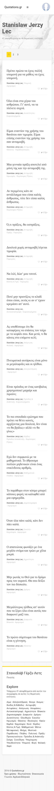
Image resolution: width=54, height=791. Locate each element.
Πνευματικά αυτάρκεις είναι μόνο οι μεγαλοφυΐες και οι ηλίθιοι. (27, 362)
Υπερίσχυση (31, 740)
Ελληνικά (25, 777)
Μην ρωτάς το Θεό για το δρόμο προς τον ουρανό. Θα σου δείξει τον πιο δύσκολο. (26, 580)
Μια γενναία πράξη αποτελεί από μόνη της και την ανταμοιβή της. (27, 166)
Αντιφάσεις (12, 708)
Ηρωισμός (11, 176)
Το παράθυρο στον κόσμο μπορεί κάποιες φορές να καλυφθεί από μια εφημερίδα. (26, 494)
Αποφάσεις (35, 708)
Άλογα (32, 702)
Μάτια (38, 727)
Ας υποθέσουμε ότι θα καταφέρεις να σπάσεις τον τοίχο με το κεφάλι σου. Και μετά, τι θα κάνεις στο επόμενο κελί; (27, 332)
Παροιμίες (17, 232)
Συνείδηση (19, 740)
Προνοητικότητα (14, 736)
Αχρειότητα (29, 559)
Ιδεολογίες (33, 721)
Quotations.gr (13, 7)
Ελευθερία (26, 718)
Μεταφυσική (13, 730)
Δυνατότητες (29, 113)
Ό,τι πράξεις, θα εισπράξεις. (23, 224)
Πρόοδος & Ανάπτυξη (15, 439)
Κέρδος (27, 436)
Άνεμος (39, 702)
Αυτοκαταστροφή (14, 312)
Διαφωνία (28, 619)
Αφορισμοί (11, 86)
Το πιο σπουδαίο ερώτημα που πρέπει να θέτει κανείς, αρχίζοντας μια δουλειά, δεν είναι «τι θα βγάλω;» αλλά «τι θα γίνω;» (27, 424)
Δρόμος (27, 589)
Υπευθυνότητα (13, 743)
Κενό (29, 724)
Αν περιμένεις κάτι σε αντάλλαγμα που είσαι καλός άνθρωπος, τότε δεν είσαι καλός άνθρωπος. (26, 196)
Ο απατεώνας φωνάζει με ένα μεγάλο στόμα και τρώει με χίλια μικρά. (26, 550)
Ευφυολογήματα (13, 116)
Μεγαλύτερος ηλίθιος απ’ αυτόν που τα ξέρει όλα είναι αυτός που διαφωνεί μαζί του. (26, 610)
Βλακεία (10, 622)
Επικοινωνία (38, 774)
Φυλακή (10, 345)
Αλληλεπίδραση (30, 369)
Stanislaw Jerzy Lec (15, 83)
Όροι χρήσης (10, 774)
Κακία (42, 721)
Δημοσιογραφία (30, 503)
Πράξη (9, 232)
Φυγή (34, 743)
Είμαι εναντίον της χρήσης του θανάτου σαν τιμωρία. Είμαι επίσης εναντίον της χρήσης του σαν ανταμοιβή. (26, 136)
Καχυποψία (11, 532)
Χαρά (9, 746)
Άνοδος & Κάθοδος (15, 705)
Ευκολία (27, 529)
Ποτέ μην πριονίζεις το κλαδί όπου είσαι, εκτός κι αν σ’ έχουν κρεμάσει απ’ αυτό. (26, 300)
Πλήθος (10, 476)
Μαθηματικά (29, 473)
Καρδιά (10, 724)
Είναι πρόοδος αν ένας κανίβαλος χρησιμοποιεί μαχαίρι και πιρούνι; (27, 390)
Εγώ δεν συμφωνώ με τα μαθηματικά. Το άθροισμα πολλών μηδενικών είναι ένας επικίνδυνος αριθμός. (24, 462)
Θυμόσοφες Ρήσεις (25, 176)
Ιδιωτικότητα (24, 774)
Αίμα (9, 702)
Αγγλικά (16, 777)
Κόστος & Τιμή (13, 282)
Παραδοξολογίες (22, 150)
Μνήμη (23, 730)
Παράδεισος (12, 733)
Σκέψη (10, 740)
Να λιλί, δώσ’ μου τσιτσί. (22, 273)
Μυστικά (32, 730)
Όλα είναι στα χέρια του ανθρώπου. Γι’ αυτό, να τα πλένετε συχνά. (22, 104)
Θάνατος (10, 150)
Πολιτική (33, 733)
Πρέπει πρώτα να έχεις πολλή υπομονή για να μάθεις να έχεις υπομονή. (25, 74)
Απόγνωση (28, 343)
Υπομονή (27, 83)
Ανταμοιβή (28, 147)
